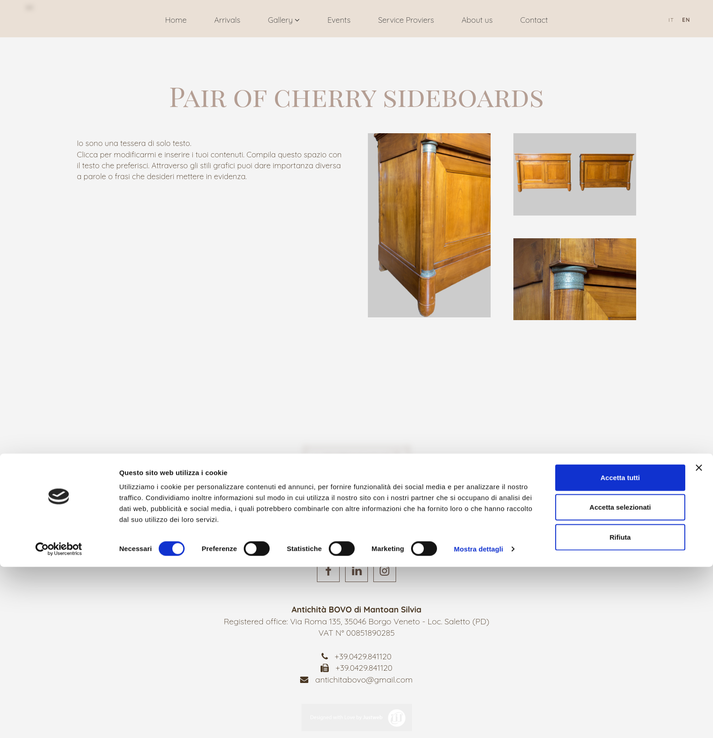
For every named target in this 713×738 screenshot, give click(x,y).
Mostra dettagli (478, 720)
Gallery (284, 20)
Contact (534, 20)
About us (477, 20)
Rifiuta (620, 708)
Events (339, 20)
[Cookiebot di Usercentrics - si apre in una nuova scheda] (59, 720)
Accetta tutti (620, 649)
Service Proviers (406, 20)
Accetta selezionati (620, 679)
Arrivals (227, 20)
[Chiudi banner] (699, 639)
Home (175, 20)
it (671, 19)
